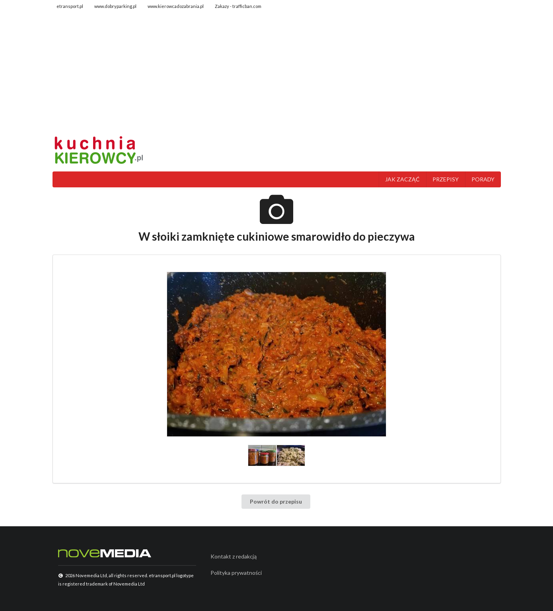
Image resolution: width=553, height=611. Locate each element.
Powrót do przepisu (276, 501)
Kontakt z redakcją (233, 556)
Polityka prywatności (236, 572)
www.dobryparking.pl (115, 6)
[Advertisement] (277, 73)
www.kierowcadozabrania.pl (176, 6)
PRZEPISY (445, 179)
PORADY (483, 179)
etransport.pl (69, 6)
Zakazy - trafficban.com (238, 6)
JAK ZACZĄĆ (402, 179)
